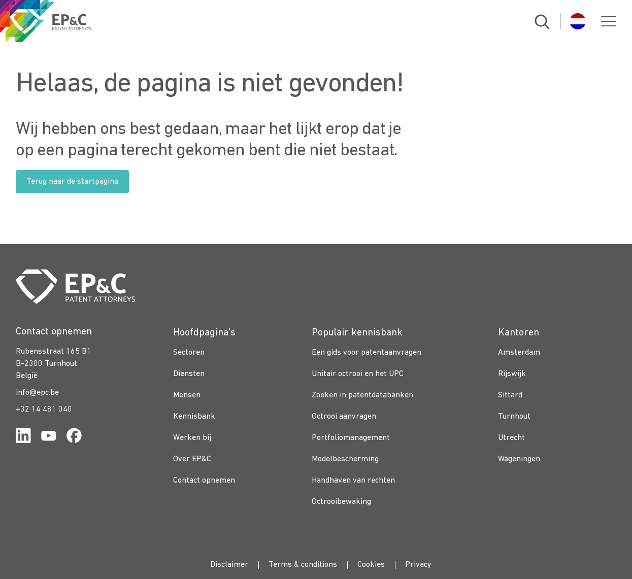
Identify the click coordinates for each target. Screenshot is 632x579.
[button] (608, 21)
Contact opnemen (204, 480)
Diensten (189, 374)
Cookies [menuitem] (371, 565)
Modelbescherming (345, 459)
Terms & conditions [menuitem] (303, 565)
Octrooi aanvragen (344, 417)
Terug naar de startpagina (72, 182)
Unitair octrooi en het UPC (358, 374)
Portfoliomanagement (351, 438)
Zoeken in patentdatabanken (362, 395)
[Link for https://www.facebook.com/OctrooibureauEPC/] (74, 438)
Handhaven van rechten (353, 480)
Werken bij (192, 438)
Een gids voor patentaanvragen (366, 353)
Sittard (510, 395)
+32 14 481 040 (44, 409)
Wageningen (519, 459)
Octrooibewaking (341, 502)
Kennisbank (194, 417)
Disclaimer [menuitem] (229, 565)
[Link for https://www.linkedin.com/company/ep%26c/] (23, 438)
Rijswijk (512, 374)
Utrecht (511, 438)
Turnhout (514, 417)
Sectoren (189, 353)
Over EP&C (192, 459)
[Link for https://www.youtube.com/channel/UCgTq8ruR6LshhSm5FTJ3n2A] (48, 437)
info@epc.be (37, 393)
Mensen (187, 395)
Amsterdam (519, 353)
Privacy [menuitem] (418, 565)
